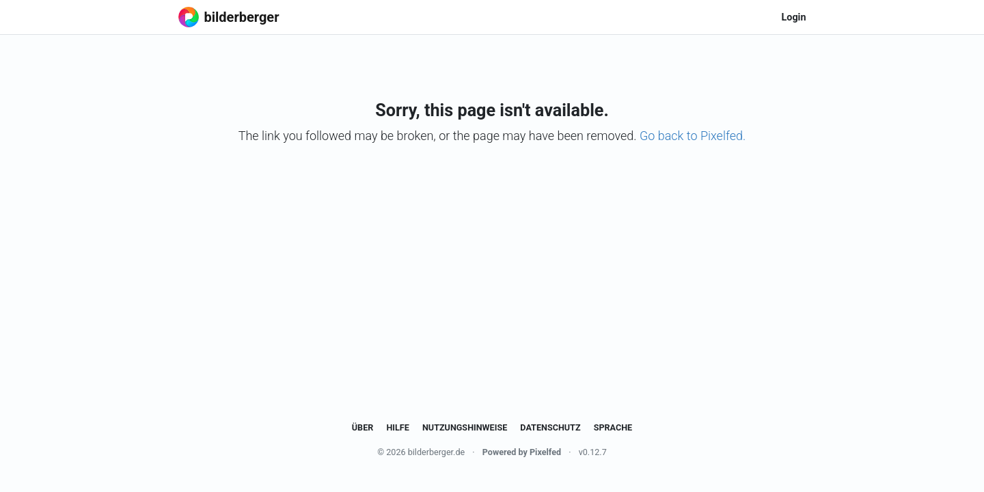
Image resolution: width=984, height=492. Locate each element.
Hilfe (397, 427)
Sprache (613, 427)
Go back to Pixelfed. (693, 135)
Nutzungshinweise (464, 427)
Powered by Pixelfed (521, 452)
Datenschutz (550, 427)
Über (363, 427)
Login (793, 17)
